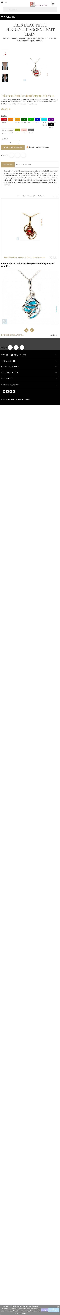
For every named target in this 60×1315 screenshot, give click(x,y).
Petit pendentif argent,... (12, 335)
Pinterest (23, 155)
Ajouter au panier (13, 147)
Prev (53, 196)
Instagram (13, 392)
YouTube (6, 392)
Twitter (3, 392)
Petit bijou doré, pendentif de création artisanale (25, 257)
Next (57, 196)
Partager (11, 155)
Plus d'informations (53, 1310)
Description (8, 164)
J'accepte (44, 1310)
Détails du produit (24, 164)
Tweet (17, 155)
